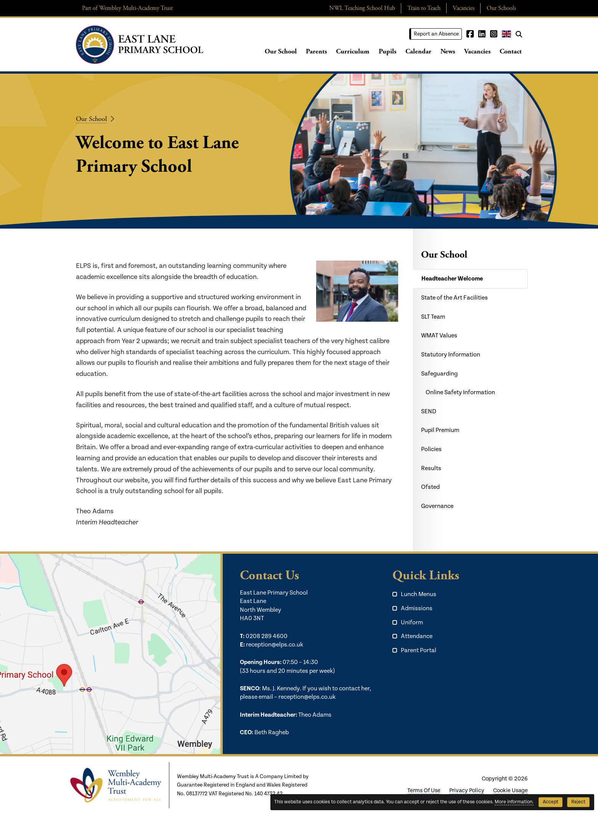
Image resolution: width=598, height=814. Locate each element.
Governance (437, 506)
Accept (550, 802)
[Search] (519, 34)
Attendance (416, 636)
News (447, 51)
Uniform (412, 622)
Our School (281, 51)
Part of (127, 8)
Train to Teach (423, 8)
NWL (362, 8)
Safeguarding (439, 373)
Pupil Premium (440, 430)
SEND (428, 411)
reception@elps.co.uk (274, 644)
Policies (431, 449)
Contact (511, 51)
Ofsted (430, 487)
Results (431, 468)
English (506, 34)
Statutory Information (450, 354)
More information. (514, 802)
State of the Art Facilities (454, 297)
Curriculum (353, 51)
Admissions (416, 608)
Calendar (418, 51)
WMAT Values (439, 335)
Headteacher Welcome (452, 278)
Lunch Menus (418, 594)
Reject (578, 802)
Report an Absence (436, 34)
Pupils (387, 51)
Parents (316, 51)
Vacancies (463, 8)
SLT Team (433, 317)
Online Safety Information (460, 392)
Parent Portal (418, 650)
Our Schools (501, 8)
